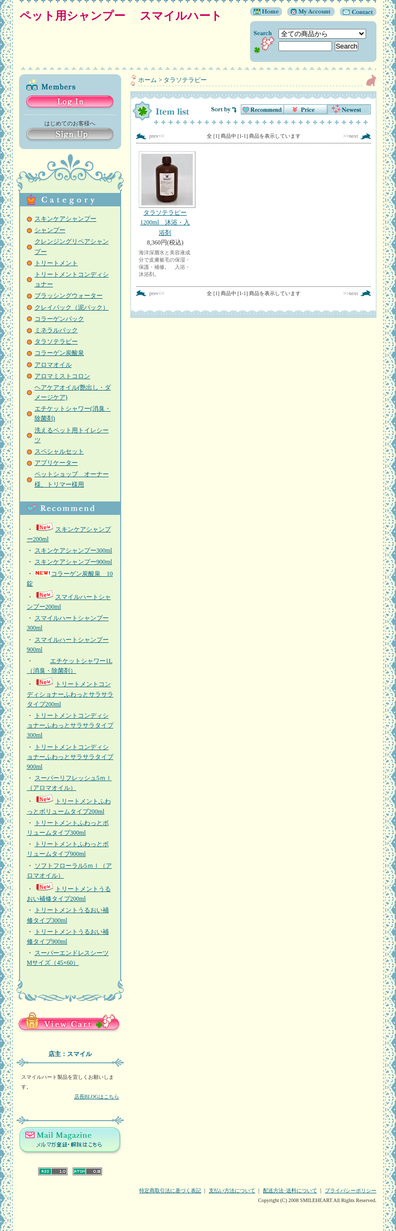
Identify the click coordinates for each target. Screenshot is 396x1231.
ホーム (147, 80)
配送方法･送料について (290, 1190)
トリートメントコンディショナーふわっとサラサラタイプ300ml (70, 725)
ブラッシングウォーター (69, 295)
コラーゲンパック (59, 318)
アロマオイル (53, 364)
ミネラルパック (56, 330)
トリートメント (56, 263)
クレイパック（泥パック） (72, 307)
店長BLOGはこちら (96, 1096)
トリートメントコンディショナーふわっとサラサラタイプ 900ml (70, 756)
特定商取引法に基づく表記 (170, 1190)
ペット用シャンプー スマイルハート (127, 15)
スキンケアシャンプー (65, 218)
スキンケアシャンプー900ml (73, 561)
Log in (69, 102)
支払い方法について (232, 1190)
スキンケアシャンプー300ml (73, 550)
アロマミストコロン (62, 376)
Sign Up (69, 135)
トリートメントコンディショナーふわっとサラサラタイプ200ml (70, 694)
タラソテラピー (56, 341)
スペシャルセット (59, 451)
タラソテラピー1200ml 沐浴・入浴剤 (165, 193)
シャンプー (50, 230)
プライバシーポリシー (350, 1190)
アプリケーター (56, 462)
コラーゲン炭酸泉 (59, 353)
